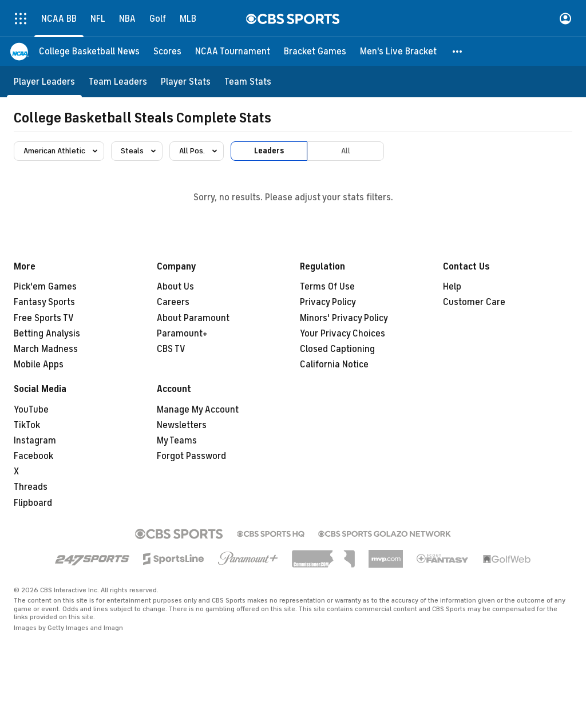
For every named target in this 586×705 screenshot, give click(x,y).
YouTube (31, 409)
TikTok (27, 425)
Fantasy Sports (44, 302)
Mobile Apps (39, 364)
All (345, 151)
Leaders (269, 151)
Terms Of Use (327, 286)
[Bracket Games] (315, 51)
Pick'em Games (45, 286)
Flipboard (33, 503)
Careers (173, 302)
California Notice (334, 364)
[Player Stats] (185, 81)
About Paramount (193, 318)
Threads (30, 487)
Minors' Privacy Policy (344, 318)
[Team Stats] (247, 81)
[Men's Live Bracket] (398, 51)
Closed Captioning (337, 349)
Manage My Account (198, 409)
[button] (458, 51)
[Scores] (167, 51)
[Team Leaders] (118, 81)
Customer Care (474, 302)
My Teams (177, 440)
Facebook (33, 456)
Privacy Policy (328, 302)
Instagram (35, 440)
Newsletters (182, 425)
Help (452, 286)
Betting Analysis (47, 333)
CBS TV (171, 349)
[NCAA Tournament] (232, 51)
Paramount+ (182, 333)
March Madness (46, 349)
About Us (175, 286)
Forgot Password (191, 456)
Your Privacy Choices (342, 333)
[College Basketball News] (89, 51)
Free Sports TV (44, 318)
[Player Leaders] (44, 81)
